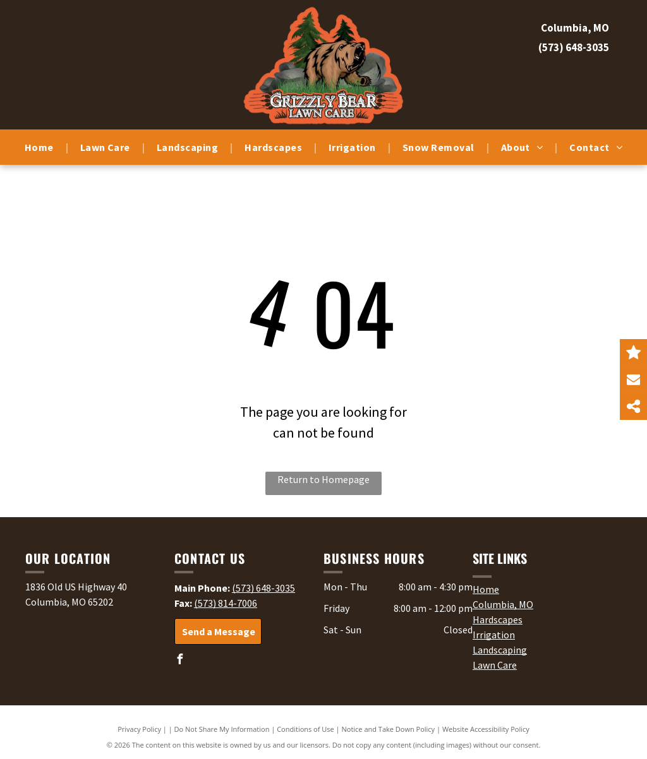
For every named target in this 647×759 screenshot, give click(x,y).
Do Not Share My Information (222, 729)
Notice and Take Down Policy (388, 729)
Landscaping (500, 649)
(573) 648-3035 (573, 47)
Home (486, 589)
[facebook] (179, 661)
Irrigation (494, 634)
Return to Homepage (323, 479)
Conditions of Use (305, 729)
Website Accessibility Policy (485, 729)
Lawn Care (495, 665)
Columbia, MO (503, 604)
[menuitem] (40, 147)
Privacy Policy (139, 729)
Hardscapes (498, 619)
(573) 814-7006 (225, 603)
